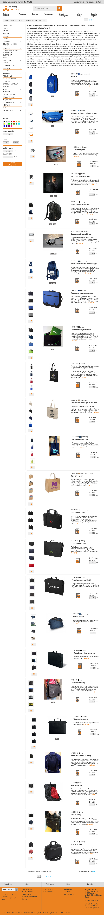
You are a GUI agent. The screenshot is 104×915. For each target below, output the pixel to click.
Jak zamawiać (79, 2)
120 (97, 871)
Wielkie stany (79, 15)
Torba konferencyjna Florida (81, 580)
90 (95, 871)
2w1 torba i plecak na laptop (81, 176)
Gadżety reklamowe (10, 20)
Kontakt (98, 2)
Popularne (22, 14)
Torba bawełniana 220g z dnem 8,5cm (84, 403)
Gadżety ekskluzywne (63, 15)
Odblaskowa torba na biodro (81, 234)
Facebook (67, 892)
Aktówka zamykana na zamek (84, 653)
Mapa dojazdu (69, 894)
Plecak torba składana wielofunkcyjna (84, 264)
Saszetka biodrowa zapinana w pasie (84, 113)
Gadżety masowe (6, 15)
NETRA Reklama (90, 889)
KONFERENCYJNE (31, 20)
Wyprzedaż (48, 14)
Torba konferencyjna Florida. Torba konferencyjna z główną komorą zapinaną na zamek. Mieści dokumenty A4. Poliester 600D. (85, 586)
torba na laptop (76, 815)
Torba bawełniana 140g (80, 439)
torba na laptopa (76, 844)
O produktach (48, 889)
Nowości (35, 14)
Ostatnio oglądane (94, 15)
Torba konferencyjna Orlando (81, 330)
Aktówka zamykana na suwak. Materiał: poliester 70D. (86, 657)
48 (93, 871)
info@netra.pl (94, 908)
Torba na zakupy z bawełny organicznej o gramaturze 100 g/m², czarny (85, 367)
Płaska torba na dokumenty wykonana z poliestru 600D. (86, 723)
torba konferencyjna (77, 513)
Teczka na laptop (79, 150)
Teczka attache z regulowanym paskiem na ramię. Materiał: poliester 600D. (86, 621)
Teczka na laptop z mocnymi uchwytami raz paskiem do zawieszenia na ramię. (86, 155)
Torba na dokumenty (78, 683)
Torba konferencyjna (78, 543)
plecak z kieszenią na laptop (81, 205)
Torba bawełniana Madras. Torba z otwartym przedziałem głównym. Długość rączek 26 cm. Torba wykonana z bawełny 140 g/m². (85, 445)
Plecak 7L (74, 77)
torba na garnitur (76, 785)
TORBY (21, 20)
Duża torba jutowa (77, 476)
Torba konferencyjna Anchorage (82, 293)
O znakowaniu (48, 892)
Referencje (90, 2)
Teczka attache (78, 617)
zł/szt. (93, 91)
